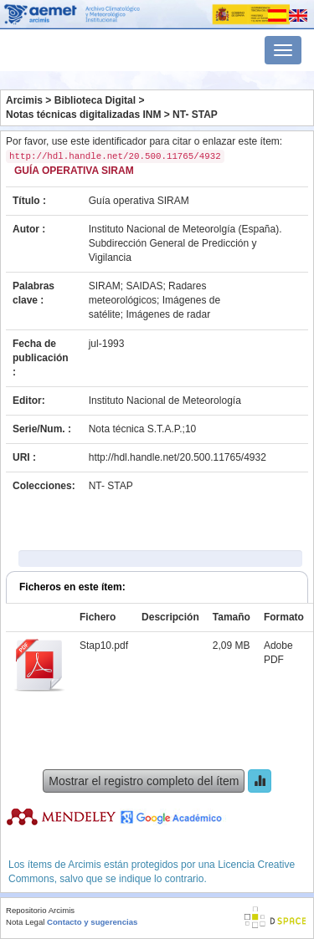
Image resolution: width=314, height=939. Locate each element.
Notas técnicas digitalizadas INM (83, 114)
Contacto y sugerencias (92, 921)
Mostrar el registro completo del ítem (144, 781)
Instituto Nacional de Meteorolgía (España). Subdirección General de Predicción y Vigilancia (185, 243)
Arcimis (24, 100)
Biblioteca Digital (95, 100)
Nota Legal (25, 921)
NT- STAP (195, 114)
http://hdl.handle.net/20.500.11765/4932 (177, 457)
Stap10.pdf (104, 645)
